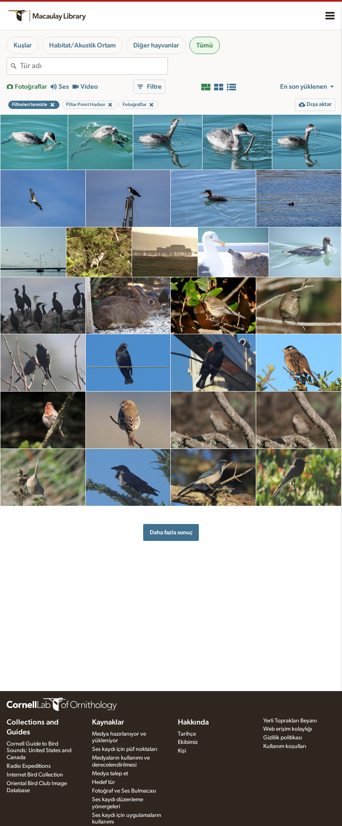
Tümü (204, 45)
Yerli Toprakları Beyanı (290, 721)
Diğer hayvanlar (156, 45)
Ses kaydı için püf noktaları (124, 749)
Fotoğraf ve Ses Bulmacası (124, 791)
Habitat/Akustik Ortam (82, 45)
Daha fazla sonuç (171, 532)
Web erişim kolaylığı (287, 729)
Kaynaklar (108, 722)
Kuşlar (23, 45)
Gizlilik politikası (282, 738)
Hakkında (193, 722)
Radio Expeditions (29, 766)
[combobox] (93, 66)
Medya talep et (110, 773)
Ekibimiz (188, 742)
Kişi (182, 751)
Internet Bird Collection (35, 775)
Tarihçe (187, 734)
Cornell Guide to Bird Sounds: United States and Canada (39, 751)
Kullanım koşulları (284, 746)
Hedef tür (103, 782)
